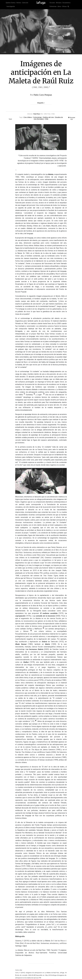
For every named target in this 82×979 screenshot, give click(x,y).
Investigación (11, 6)
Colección (25, 3)
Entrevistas (53, 6)
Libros (59, 6)
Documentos (66, 3)
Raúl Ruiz (36, 114)
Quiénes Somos (11, 3)
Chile (46, 119)
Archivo (18, 3)
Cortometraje (37, 117)
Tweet (10, 119)
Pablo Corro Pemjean (43, 95)
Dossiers (52, 3)
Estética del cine (48, 117)
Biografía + (41, 103)
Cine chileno (28, 117)
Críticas (64, 6)
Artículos (59, 3)
